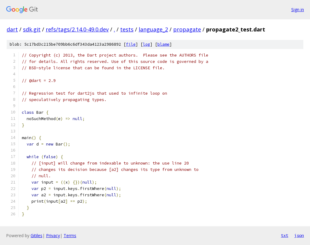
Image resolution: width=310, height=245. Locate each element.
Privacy (53, 235)
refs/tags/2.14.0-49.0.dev (77, 29)
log (146, 44)
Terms (70, 235)
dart (12, 29)
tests (127, 29)
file (131, 44)
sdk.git (32, 29)
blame (163, 44)
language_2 (153, 29)
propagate (187, 29)
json (299, 235)
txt (284, 235)
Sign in (297, 9)
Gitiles (36, 235)
